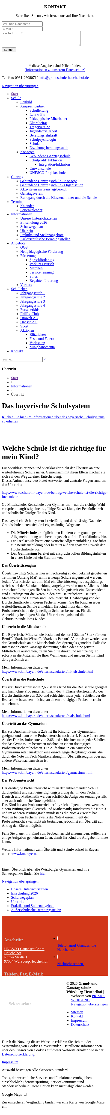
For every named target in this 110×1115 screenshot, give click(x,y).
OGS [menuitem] (24, 250)
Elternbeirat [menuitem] (38, 126)
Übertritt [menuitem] (26, 233)
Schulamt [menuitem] (36, 146)
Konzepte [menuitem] (27, 155)
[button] (17, 1073)
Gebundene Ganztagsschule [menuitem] (50, 159)
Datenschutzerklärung (18, 1057)
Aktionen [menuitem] (27, 333)
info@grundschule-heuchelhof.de (64, 80)
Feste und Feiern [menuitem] (42, 341)
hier (42, 876)
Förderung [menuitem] (28, 258)
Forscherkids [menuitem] (29, 312)
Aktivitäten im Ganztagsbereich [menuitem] (43, 192)
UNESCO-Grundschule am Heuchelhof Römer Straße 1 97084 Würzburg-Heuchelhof (26, 958)
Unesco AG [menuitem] (28, 325)
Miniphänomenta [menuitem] (42, 350)
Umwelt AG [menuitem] (29, 321)
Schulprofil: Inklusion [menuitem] (46, 163)
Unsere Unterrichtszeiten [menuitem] (38, 221)
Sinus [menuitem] (34, 279)
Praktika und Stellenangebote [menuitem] (42, 238)
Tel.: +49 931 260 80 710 (23, 986)
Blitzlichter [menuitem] (38, 337)
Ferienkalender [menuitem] (31, 213)
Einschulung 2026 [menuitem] (33, 225)
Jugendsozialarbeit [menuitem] (43, 134)
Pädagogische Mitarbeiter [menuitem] (48, 121)
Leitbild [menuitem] (26, 105)
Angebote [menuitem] (18, 246)
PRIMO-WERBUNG (88, 1001)
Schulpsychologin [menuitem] (43, 142)
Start (14, 381)
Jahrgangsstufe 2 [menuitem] (32, 300)
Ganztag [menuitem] (17, 179)
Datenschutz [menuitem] (80, 1027)
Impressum (10, 1065)
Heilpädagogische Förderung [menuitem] (41, 254)
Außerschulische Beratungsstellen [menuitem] (45, 242)
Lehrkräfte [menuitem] (37, 117)
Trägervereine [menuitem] (40, 130)
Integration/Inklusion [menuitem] (54, 167)
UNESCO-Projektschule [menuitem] (47, 175)
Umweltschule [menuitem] (40, 171)
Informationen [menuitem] (21, 217)
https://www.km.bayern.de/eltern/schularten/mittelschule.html (47, 674)
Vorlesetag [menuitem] (37, 346)
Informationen (21, 389)
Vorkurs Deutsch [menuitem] (42, 267)
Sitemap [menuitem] (77, 1015)
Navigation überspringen (20, 89)
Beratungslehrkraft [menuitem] (43, 138)
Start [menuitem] (14, 96)
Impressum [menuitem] (79, 1023)
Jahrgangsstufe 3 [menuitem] (32, 304)
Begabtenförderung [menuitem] (44, 283)
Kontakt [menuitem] (17, 354)
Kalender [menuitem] (27, 209)
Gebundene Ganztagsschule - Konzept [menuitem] (48, 184)
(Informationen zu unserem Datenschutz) (55, 72)
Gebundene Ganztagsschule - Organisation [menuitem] (51, 188)
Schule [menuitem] (16, 101)
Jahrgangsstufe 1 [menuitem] (32, 296)
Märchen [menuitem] (36, 271)
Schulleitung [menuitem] (39, 113)
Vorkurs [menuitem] (26, 287)
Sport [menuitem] (24, 329)
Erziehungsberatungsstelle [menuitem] (49, 150)
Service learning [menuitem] (42, 275)
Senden (9, 52)
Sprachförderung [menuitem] (42, 263)
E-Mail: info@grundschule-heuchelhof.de (35, 994)
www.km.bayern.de (25, 856)
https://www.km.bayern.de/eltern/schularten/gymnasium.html (47, 775)
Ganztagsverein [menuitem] (31, 196)
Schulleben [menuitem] (19, 292)
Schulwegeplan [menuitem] (31, 229)
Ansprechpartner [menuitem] (32, 109)
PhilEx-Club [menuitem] (29, 316)
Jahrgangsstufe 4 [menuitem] (32, 308)
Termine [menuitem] (17, 204)
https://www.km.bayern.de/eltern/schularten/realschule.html (46, 718)
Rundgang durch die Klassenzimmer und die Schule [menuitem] (58, 200)
